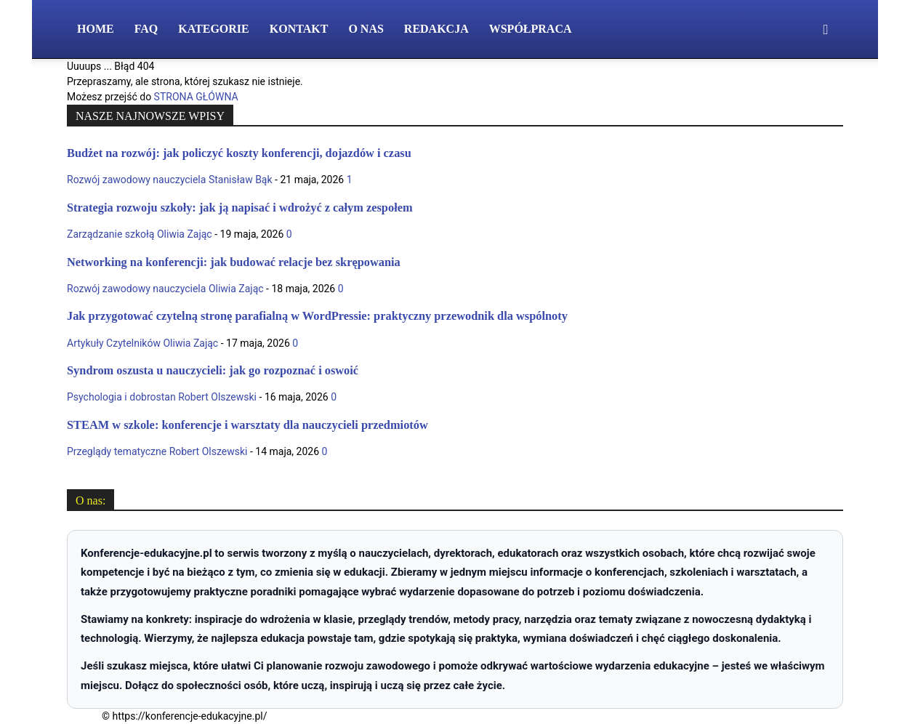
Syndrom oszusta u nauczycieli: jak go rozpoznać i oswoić (212, 370)
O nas (365, 29)
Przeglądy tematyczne (116, 451)
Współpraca (530, 29)
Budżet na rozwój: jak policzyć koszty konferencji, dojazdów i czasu (239, 153)
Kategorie (213, 29)
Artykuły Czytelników (114, 343)
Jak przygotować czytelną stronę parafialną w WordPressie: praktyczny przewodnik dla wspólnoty (317, 316)
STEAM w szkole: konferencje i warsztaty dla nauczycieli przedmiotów (247, 425)
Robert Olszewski (217, 397)
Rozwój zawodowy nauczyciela (136, 179)
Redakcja (436, 29)
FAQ (146, 29)
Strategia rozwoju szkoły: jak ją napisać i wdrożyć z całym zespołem (240, 207)
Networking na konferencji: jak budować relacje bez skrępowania (233, 262)
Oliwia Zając (184, 234)
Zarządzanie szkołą (110, 234)
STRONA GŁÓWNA (196, 96)
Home (95, 29)
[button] (825, 30)
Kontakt (299, 29)
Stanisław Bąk (241, 179)
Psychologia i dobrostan (121, 397)
